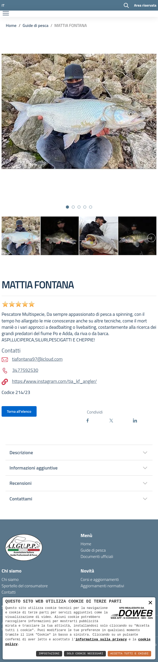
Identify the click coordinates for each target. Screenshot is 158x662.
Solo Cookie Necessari (85, 654)
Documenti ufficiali (97, 556)
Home (11, 25)
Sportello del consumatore (25, 586)
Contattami (20, 498)
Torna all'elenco (19, 411)
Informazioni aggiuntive (33, 467)
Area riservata (145, 5)
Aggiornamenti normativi (102, 586)
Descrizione (21, 452)
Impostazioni (49, 654)
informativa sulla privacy (101, 639)
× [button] (150, 602)
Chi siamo (10, 579)
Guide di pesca (35, 25)
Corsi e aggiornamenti (100, 579)
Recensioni (20, 483)
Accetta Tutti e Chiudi (129, 654)
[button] (67, 207)
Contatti (9, 592)
